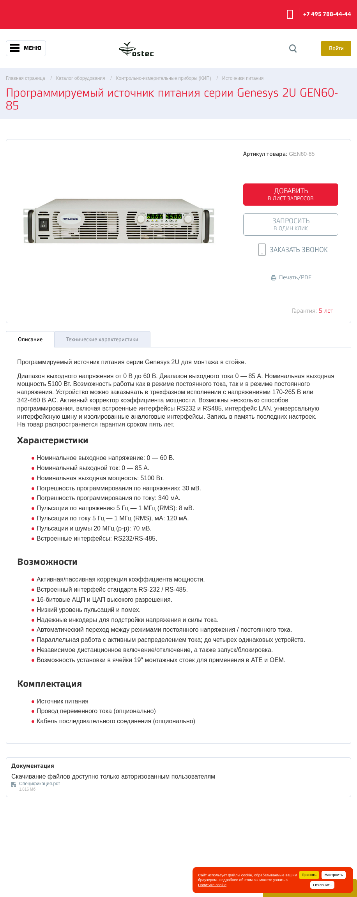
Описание (30, 337)
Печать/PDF (291, 277)
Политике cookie (212, 885)
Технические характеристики (102, 337)
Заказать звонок (290, 14)
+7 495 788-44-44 (327, 14)
